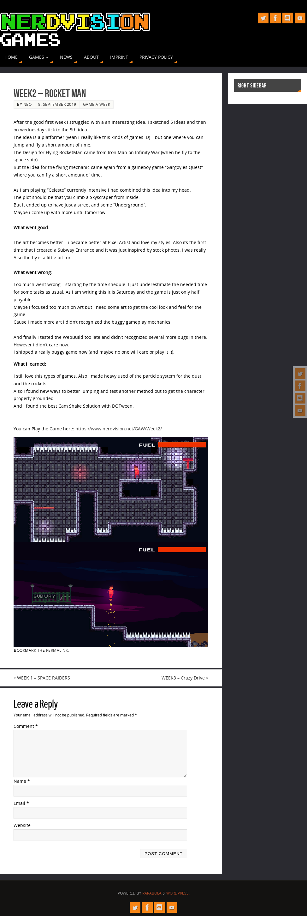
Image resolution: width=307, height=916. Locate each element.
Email (21, 803)
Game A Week (96, 104)
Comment (26, 726)
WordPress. (178, 893)
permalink (57, 650)
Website (22, 825)
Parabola (152, 893)
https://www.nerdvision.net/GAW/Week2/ (118, 429)
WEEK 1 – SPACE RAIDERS (42, 678)
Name (22, 781)
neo (27, 104)
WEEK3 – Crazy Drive (185, 678)
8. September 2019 (57, 104)
